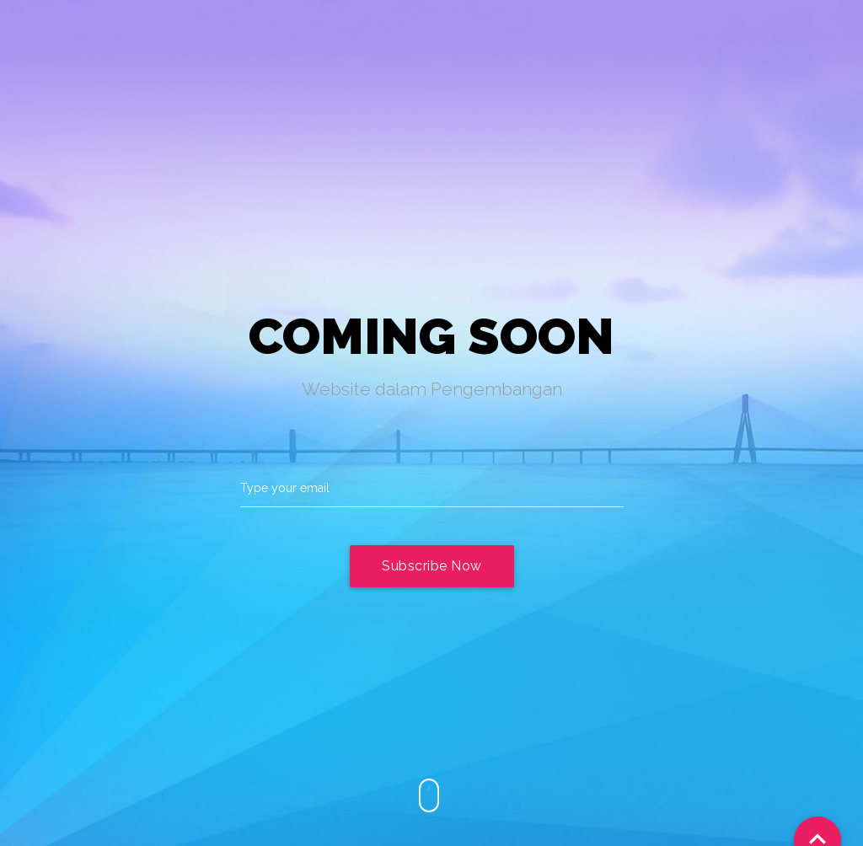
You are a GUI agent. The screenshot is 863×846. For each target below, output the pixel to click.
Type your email (285, 488)
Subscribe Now (432, 566)
